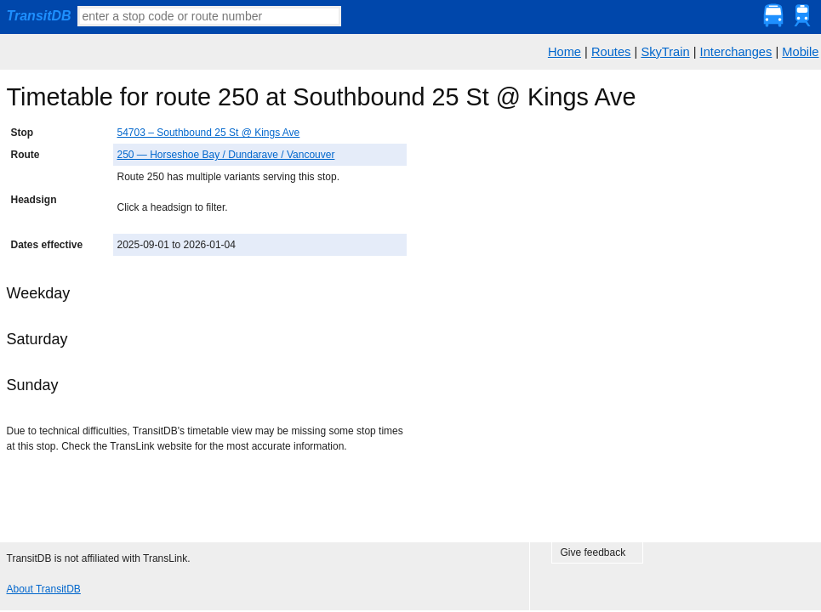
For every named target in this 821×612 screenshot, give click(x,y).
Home (564, 52)
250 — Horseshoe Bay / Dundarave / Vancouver (226, 155)
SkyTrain (665, 52)
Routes (610, 52)
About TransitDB (44, 589)
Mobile (800, 52)
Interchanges (736, 52)
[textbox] (209, 16)
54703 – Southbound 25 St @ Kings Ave (208, 133)
